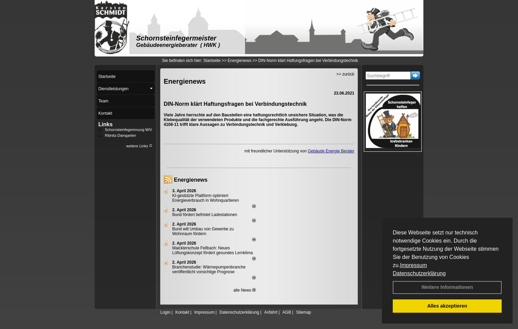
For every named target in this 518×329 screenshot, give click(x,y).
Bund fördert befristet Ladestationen (204, 214)
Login (165, 312)
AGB (286, 312)
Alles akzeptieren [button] (447, 306)
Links (105, 124)
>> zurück (345, 74)
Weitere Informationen (447, 287)
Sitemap (303, 312)
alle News (244, 290)
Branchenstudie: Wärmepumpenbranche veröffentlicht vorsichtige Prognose (208, 269)
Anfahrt (270, 312)
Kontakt (182, 312)
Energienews (191, 180)
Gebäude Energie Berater (331, 151)
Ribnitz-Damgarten (120, 135)
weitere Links (139, 146)
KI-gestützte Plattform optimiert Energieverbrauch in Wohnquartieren (205, 198)
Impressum (413, 265)
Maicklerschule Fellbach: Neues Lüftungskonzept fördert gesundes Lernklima (212, 250)
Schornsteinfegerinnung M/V (128, 130)
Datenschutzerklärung (419, 273)
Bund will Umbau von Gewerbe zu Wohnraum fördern (203, 231)
